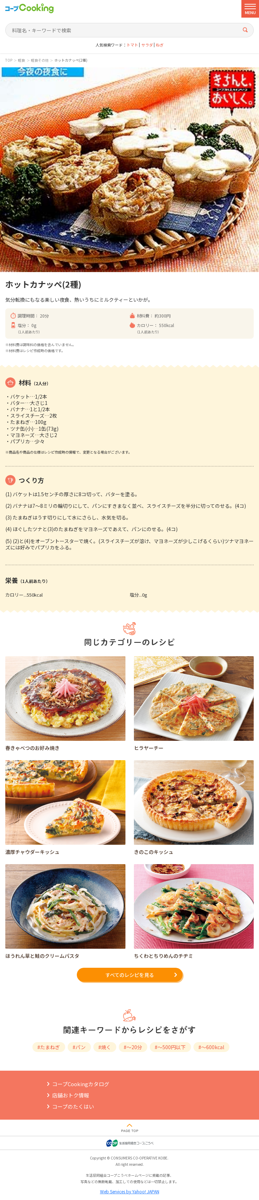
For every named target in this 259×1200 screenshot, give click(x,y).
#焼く (104, 1047)
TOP (8, 60)
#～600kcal (211, 1047)
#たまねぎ (48, 1047)
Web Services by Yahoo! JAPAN (129, 1191)
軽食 (21, 60)
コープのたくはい (73, 1106)
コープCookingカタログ (80, 1084)
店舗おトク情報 (70, 1095)
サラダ (147, 45)
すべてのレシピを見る (129, 974)
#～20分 (133, 1047)
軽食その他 (40, 60)
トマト (132, 45)
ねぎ (160, 45)
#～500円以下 (170, 1047)
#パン (79, 1047)
